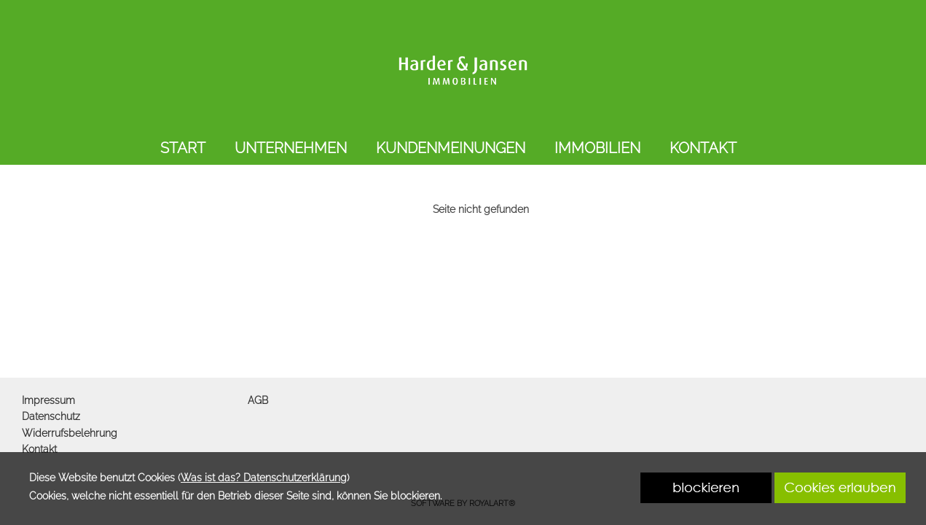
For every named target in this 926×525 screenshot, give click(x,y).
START (182, 148)
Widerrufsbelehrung (69, 433)
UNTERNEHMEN (291, 148)
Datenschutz (51, 416)
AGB (258, 400)
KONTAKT (703, 148)
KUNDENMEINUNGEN (450, 148)
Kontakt (39, 449)
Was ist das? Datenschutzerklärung (264, 477)
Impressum (48, 400)
